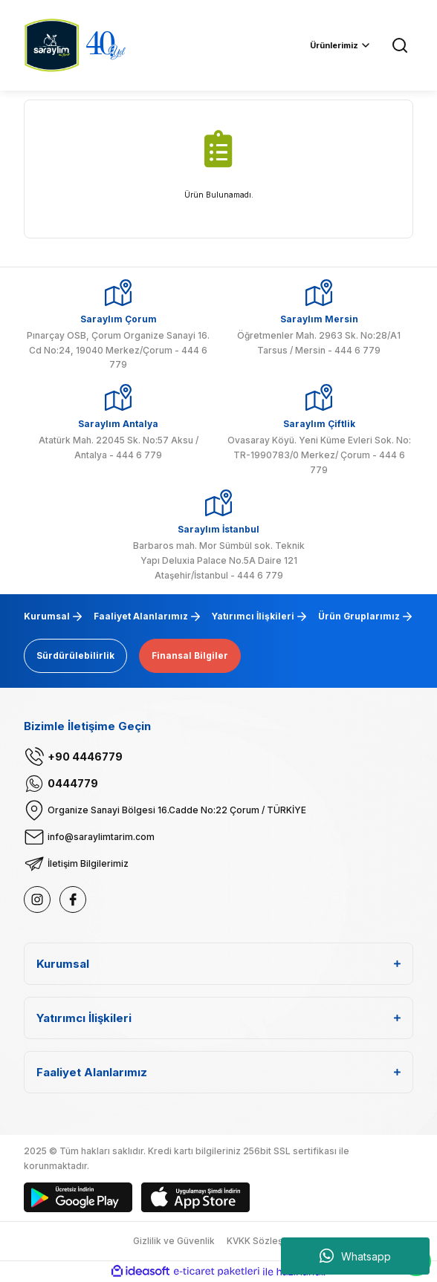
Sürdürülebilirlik (75, 655)
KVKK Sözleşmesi (265, 1240)
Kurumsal (47, 616)
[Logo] (52, 44)
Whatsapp (355, 1256)
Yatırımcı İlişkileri (253, 616)
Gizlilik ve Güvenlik (174, 1240)
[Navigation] (341, 45)
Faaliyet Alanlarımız (141, 616)
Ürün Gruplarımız (359, 616)
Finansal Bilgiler (190, 655)
